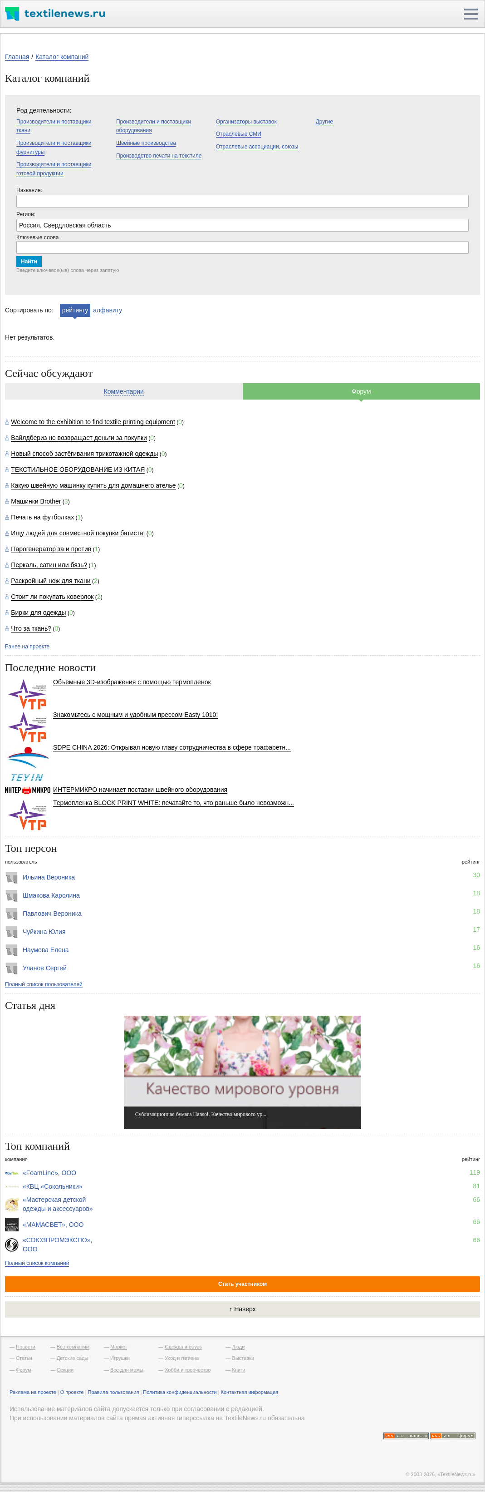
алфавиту (107, 310)
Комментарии (124, 391)
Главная (17, 56)
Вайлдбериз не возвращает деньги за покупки (79, 437)
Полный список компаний (37, 1263)
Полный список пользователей (44, 984)
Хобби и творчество (188, 1370)
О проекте (72, 1392)
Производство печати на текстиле (158, 156)
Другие (324, 122)
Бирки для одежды (38, 612)
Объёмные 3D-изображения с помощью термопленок (132, 682)
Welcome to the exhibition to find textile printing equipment (93, 421)
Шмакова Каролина (51, 895)
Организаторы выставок (246, 122)
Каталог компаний (61, 56)
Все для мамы (126, 1370)
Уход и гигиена (182, 1358)
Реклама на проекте (33, 1392)
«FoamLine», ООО (49, 1172)
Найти (29, 261)
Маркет (118, 1346)
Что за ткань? (31, 628)
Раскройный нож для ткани (50, 580)
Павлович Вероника (52, 913)
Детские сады (72, 1358)
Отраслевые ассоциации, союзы (257, 146)
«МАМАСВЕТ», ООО (53, 1224)
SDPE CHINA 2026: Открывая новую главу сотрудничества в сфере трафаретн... (172, 747)
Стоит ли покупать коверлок (52, 596)
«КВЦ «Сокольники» (53, 1186)
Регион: (25, 214)
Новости (25, 1346)
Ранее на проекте (27, 646)
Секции (65, 1370)
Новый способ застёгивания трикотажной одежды (84, 453)
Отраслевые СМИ (238, 134)
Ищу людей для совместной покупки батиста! (78, 533)
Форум (361, 391)
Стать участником (242, 1284)
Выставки (243, 1358)
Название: (29, 190)
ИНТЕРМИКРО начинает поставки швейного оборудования (140, 789)
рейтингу (75, 310)
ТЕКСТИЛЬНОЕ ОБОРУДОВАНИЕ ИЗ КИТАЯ (78, 469)
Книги (238, 1370)
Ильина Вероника (49, 877)
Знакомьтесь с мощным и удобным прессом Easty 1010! (135, 714)
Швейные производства (146, 143)
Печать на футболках (42, 517)
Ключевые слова (37, 237)
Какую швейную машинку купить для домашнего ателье (93, 485)
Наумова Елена (46, 949)
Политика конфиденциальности (179, 1392)
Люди (238, 1346)
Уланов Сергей (45, 968)
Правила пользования (113, 1392)
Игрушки (120, 1358)
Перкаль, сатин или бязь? (49, 564)
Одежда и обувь (183, 1346)
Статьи (24, 1358)
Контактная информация (249, 1392)
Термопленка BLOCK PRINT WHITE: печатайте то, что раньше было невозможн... (173, 802)
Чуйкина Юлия (44, 931)
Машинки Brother (36, 501)
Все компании (73, 1346)
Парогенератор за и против (51, 549)
